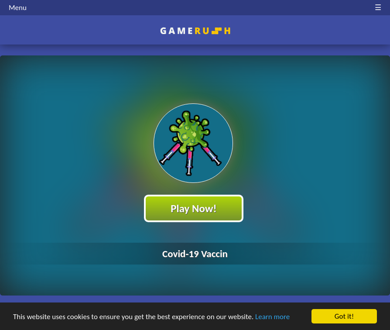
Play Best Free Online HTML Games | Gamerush (195, 30)
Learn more (272, 317)
